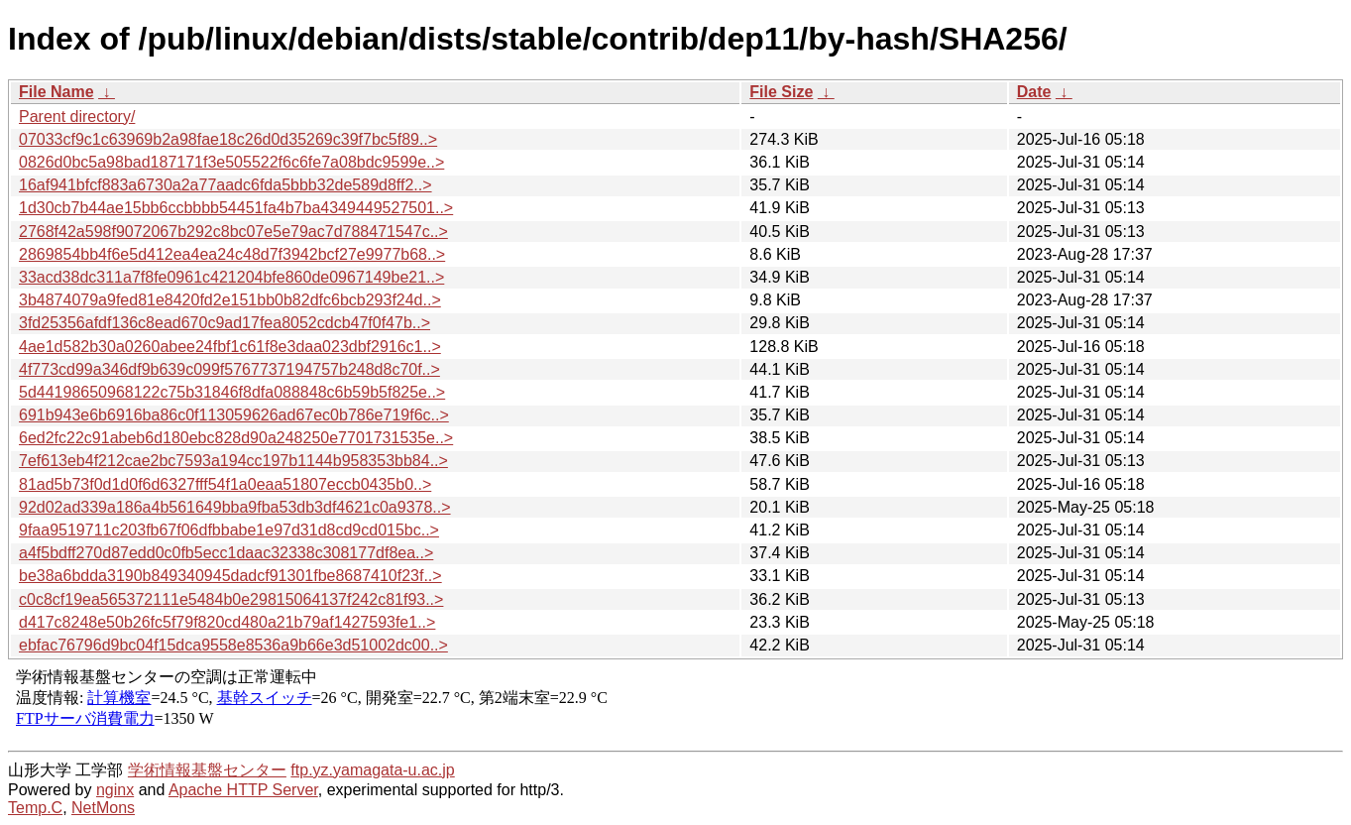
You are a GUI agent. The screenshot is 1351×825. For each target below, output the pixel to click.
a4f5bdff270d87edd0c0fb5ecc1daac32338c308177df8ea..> (226, 552)
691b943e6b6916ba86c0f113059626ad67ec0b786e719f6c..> (234, 415)
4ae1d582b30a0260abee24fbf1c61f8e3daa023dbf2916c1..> (230, 346)
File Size (781, 91)
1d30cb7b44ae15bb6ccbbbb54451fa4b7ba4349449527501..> (236, 207)
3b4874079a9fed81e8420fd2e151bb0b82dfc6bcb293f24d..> (230, 300)
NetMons (103, 807)
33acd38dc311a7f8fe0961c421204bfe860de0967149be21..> (231, 277)
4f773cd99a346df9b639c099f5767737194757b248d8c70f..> (229, 369)
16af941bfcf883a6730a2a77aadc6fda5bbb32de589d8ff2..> (225, 185)
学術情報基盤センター (207, 770)
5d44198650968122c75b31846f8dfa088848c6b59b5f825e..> (232, 392)
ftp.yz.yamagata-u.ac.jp (372, 770)
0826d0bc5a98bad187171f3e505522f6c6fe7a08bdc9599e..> (231, 162)
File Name (56, 91)
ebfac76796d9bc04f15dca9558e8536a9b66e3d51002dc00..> (233, 645)
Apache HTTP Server (243, 789)
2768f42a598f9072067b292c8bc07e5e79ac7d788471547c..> (233, 231)
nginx (115, 789)
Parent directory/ (77, 116)
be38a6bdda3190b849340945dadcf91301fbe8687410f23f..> (230, 575)
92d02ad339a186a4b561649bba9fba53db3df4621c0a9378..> (235, 507)
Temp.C (35, 807)
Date (1034, 91)
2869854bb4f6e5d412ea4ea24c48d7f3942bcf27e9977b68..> (232, 254)
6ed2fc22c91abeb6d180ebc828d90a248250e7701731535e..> (236, 437)
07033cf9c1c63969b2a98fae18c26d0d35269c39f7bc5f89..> (228, 139)
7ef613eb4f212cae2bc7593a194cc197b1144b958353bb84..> (233, 460)
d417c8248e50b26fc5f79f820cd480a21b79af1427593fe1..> (227, 622)
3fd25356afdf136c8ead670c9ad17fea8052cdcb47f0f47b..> (224, 322)
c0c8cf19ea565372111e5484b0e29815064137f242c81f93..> (231, 599)
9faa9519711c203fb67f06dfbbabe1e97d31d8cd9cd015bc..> (229, 530)
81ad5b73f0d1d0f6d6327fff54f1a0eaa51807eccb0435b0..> (225, 484)
